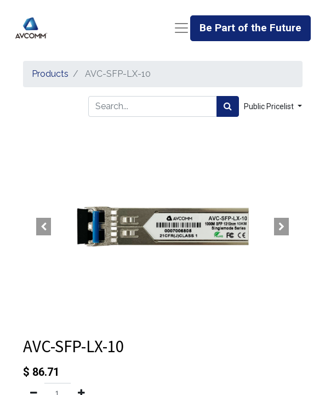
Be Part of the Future (250, 27)
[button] (44, 226)
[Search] (227, 106)
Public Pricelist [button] (269, 106)
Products (50, 74)
